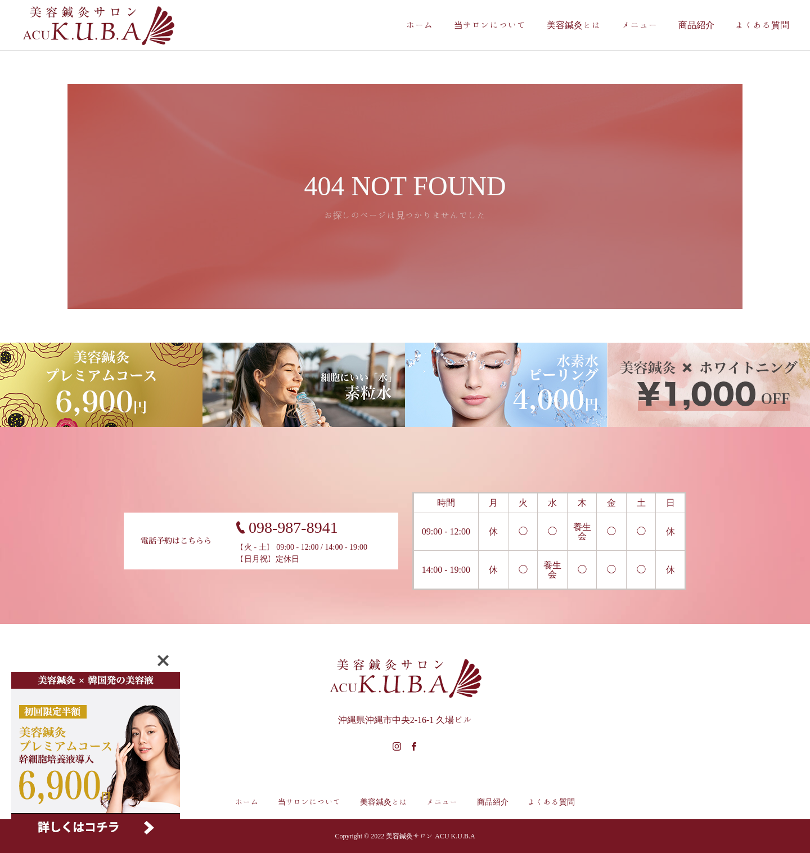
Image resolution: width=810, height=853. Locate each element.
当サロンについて (490, 25)
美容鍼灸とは (574, 25)
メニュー (640, 25)
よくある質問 (762, 25)
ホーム (419, 25)
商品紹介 (696, 25)
